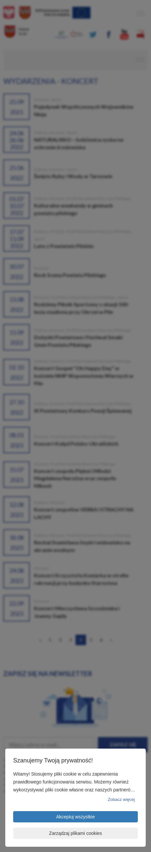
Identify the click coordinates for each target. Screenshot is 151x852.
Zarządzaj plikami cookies (75, 833)
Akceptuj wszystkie (75, 816)
